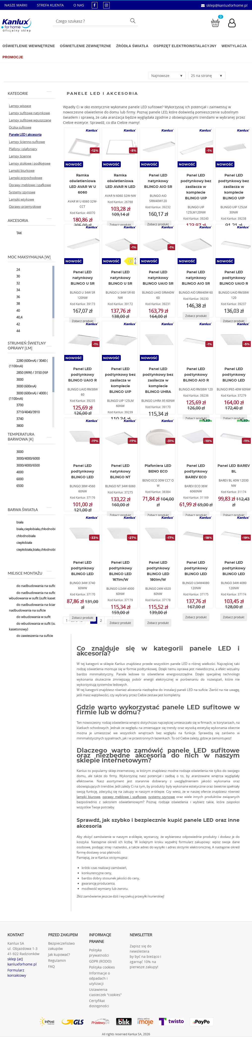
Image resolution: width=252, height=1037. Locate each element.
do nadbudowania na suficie (33, 586)
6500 (16, 486)
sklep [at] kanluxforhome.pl (22, 962)
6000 (16, 479)
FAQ (51, 966)
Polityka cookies (102, 967)
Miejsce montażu (30, 573)
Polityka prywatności (99, 953)
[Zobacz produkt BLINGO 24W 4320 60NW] (158, 623)
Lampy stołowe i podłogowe (29, 163)
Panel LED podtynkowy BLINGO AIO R (196, 374)
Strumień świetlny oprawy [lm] (30, 345)
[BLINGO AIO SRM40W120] (158, 147)
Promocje (12, 57)
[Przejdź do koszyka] (215, 22)
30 (14, 276)
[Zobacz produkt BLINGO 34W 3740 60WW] (82, 618)
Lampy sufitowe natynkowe (29, 113)
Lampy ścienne (20, 156)
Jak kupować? (59, 954)
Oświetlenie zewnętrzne (85, 46)
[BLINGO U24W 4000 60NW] (120, 534)
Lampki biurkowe (21, 170)
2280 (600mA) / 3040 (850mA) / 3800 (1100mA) (38, 363)
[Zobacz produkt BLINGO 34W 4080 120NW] (233, 617)
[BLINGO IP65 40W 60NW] (234, 341)
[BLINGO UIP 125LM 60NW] (120, 341)
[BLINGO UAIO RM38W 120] (234, 244)
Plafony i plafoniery (23, 149)
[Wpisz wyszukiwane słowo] (95, 21)
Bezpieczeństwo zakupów (61, 946)
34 (14, 290)
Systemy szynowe (22, 192)
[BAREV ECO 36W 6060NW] (196, 437)
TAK (15, 233)
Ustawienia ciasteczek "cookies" (105, 992)
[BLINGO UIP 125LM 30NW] (234, 147)
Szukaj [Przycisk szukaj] (133, 20)
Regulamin (57, 960)
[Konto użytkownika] (234, 24)
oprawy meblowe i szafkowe (124, 797)
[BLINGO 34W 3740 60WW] (82, 534)
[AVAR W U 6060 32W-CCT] (82, 147)
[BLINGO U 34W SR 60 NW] (120, 244)
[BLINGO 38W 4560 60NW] (82, 437)
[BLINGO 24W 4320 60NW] (158, 534)
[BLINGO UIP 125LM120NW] (196, 147)
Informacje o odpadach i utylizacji (99, 978)
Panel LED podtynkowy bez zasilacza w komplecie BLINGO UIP (196, 187)
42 (14, 324)
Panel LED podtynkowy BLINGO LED (233, 374)
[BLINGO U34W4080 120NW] (196, 534)
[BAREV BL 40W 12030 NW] (234, 437)
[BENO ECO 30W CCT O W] (158, 437)
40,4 (15, 317)
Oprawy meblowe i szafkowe (30, 185)
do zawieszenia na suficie (31, 636)
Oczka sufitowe (20, 127)
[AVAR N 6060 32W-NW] (120, 147)
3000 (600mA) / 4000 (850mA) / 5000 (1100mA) (38, 396)
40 (14, 310)
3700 (16, 405)
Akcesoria (30, 220)
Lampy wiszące (20, 106)
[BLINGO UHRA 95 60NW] (158, 341)
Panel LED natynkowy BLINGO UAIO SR (158, 278)
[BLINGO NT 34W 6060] (120, 437)
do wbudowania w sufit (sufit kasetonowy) (34, 626)
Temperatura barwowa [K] (30, 436)
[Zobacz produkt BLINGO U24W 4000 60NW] (120, 623)
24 (14, 270)
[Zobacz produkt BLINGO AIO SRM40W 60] (196, 316)
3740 (16, 419)
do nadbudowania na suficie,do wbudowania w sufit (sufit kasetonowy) (37, 595)
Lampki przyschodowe (25, 177)
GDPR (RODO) (100, 961)
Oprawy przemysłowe (25, 206)
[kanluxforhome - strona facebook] (94, 5)
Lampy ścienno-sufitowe (27, 141)
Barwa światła (30, 509)
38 (14, 304)
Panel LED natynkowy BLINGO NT (120, 471)
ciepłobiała (20, 543)
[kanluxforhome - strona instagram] (106, 5)
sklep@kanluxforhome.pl (227, 5)
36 (14, 297)
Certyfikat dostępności (99, 1003)
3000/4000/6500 (24, 465)
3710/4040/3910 (24, 412)
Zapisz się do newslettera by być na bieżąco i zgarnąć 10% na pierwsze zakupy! (145, 956)
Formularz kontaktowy (16, 973)
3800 (16, 426)
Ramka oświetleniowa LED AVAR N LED (120, 181)
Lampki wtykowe (21, 199)
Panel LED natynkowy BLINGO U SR (82, 278)
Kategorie (30, 93)
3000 (16, 379)
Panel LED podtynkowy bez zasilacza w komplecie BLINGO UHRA (158, 380)
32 (14, 283)
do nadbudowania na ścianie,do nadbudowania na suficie (36, 607)
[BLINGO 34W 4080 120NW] (234, 534)
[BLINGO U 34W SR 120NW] (82, 244)
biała (16, 522)
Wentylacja (234, 46)
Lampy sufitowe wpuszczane (30, 120)
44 (14, 331)
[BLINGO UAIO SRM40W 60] (158, 244)
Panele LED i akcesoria (25, 134)
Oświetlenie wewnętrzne (28, 46)
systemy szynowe (161, 797)
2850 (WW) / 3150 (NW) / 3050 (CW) (38, 373)
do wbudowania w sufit (30, 617)
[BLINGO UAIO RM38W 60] (82, 341)
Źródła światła (132, 46)
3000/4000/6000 (24, 459)
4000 (16, 472)
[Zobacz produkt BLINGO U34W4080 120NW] (196, 617)
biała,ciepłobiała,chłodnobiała (34, 529)
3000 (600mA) (22, 386)
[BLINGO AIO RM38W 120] (196, 341)
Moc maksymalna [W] (30, 257)
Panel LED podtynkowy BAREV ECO (195, 471)
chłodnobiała (22, 536)
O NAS (78, 5)
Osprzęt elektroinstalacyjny (185, 46)
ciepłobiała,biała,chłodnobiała (34, 550)
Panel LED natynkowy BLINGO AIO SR (158, 181)
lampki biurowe (88, 797)
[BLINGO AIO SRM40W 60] (196, 244)
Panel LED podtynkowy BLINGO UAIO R (234, 278)
